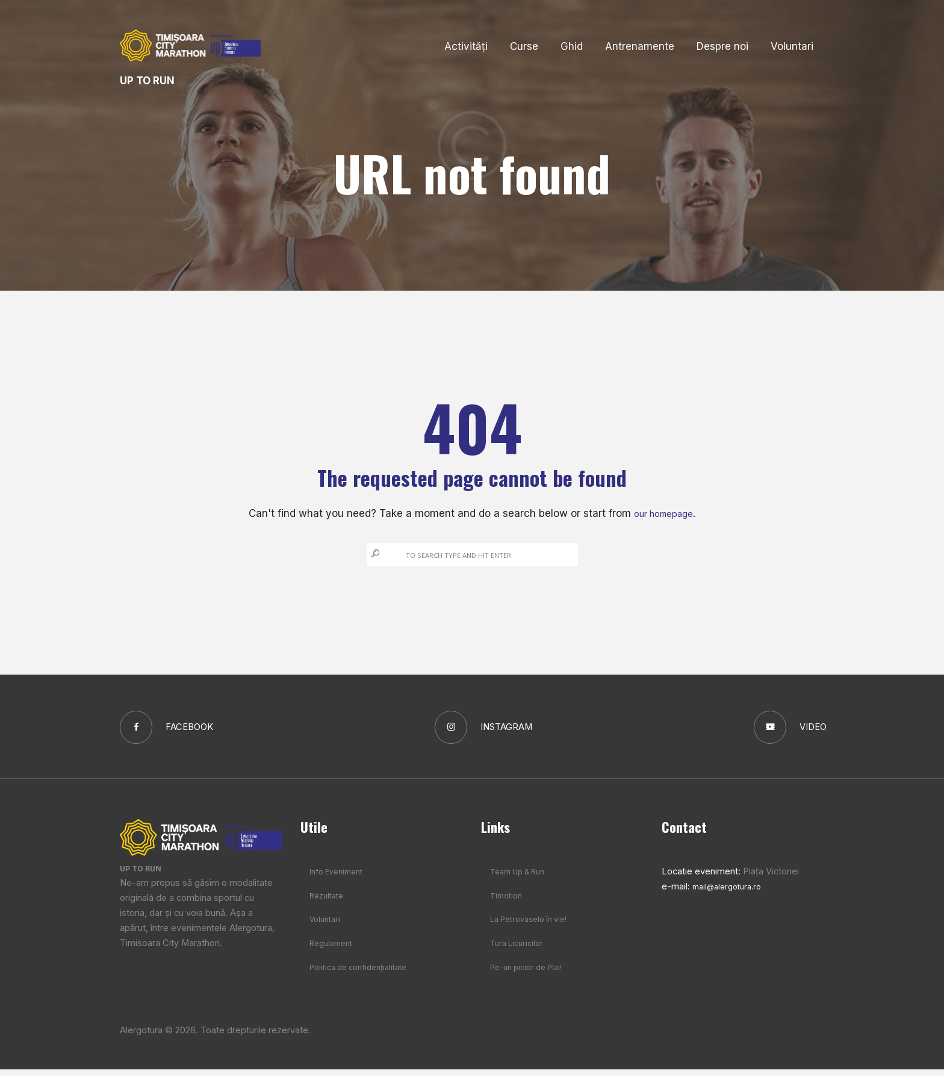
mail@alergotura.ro (730, 892)
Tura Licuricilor (519, 949)
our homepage (664, 513)
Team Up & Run (522, 877)
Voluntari (326, 925)
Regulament (334, 949)
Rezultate (329, 901)
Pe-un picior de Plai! (531, 973)
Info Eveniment (340, 877)
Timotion (508, 901)
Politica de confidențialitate (364, 973)
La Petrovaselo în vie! (534, 925)
